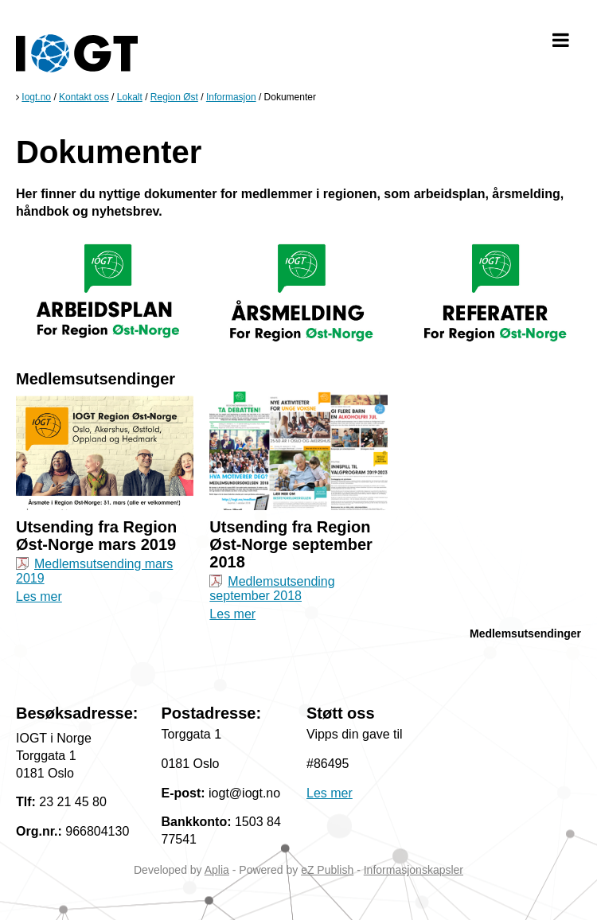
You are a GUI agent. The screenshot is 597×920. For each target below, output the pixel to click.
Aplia (217, 869)
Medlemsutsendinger (525, 633)
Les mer (39, 596)
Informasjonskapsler (413, 869)
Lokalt (129, 97)
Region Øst (174, 97)
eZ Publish (327, 869)
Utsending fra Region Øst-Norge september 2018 (291, 544)
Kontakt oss (84, 97)
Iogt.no (36, 97)
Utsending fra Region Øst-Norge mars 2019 (96, 535)
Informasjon (231, 97)
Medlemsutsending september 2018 (271, 588)
